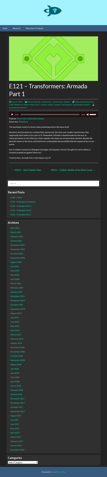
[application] (53, 114)
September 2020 (17, 258)
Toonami (57, 105)
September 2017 (17, 411)
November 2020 (17, 249)
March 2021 (15, 232)
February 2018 (16, 390)
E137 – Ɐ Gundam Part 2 (20, 210)
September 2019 (17, 309)
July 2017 (14, 420)
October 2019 (16, 304)
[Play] (12, 114)
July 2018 (14, 368)
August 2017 (15, 415)
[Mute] (87, 114)
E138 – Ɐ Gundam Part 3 (20, 206)
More (25, 121)
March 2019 (15, 334)
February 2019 (16, 339)
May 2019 (14, 326)
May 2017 (14, 428)
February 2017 (16, 441)
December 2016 (17, 450)
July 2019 (14, 317)
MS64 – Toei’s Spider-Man (26, 169)
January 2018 (16, 394)
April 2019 (15, 330)
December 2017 (17, 398)
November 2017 (17, 403)
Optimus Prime (28, 105)
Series (50, 105)
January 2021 (16, 241)
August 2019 (15, 313)
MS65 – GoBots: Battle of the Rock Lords (73, 169)
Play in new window (25, 118)
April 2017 (15, 432)
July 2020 (14, 266)
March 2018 (15, 386)
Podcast (44, 105)
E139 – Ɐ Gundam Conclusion (22, 201)
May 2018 (14, 377)
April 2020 (15, 279)
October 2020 (16, 253)
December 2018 (17, 347)
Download (39, 118)
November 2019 (17, 300)
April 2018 (15, 381)
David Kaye (84, 102)
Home (5, 28)
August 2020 (15, 262)
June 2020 (14, 270)
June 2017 (14, 424)
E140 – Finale (16, 197)
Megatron (18, 105)
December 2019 (17, 296)
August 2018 (15, 364)
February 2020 (16, 287)
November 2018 (17, 351)
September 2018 (17, 360)
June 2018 (14, 373)
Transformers (46, 102)
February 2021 (16, 236)
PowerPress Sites (58, 472)
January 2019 (16, 343)
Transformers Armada (61, 102)
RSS (20, 121)
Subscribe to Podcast (34, 28)
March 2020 (15, 283)
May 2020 (14, 275)
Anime (77, 102)
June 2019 (14, 322)
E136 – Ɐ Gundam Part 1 (20, 214)
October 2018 (16, 356)
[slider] (50, 114)
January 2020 (16, 292)
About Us (16, 28)
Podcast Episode (33, 102)
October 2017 (16, 407)
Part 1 (37, 105)
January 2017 (16, 445)
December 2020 (17, 245)
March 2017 (15, 437)
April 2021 (15, 228)
